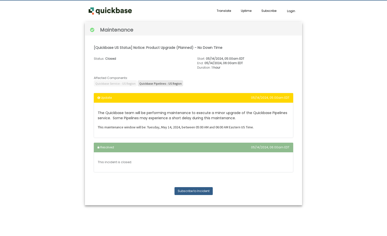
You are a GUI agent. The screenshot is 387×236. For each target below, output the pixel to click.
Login (291, 11)
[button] (110, 11)
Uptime (246, 11)
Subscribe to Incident (194, 191)
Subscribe (268, 11)
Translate (224, 11)
